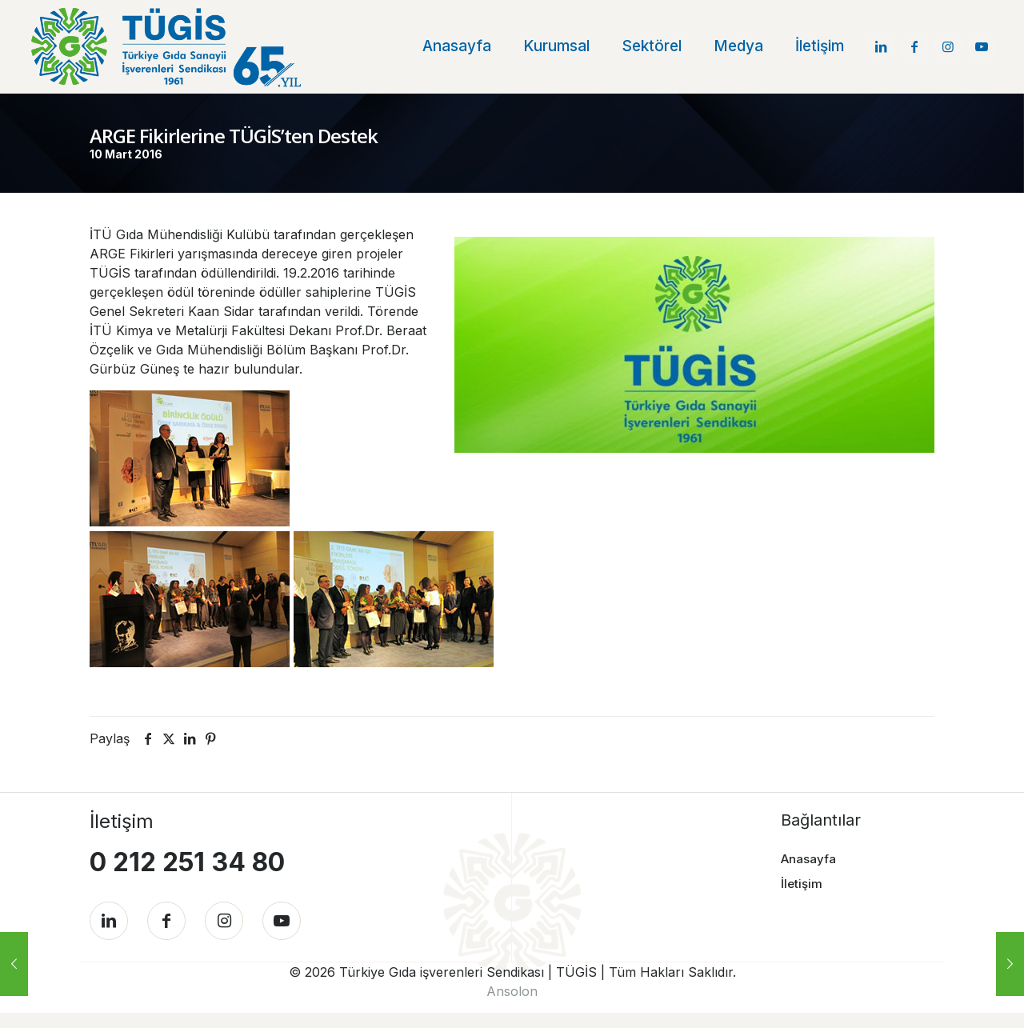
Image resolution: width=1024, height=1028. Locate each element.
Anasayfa (808, 855)
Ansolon (512, 1006)
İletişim (801, 879)
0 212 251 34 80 (187, 858)
